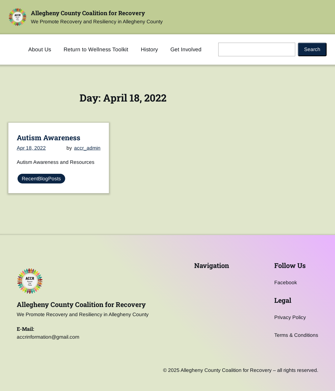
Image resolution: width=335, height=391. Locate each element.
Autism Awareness (48, 137)
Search (312, 49)
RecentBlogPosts (41, 178)
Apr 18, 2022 (31, 147)
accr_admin (87, 147)
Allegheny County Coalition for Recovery (88, 13)
